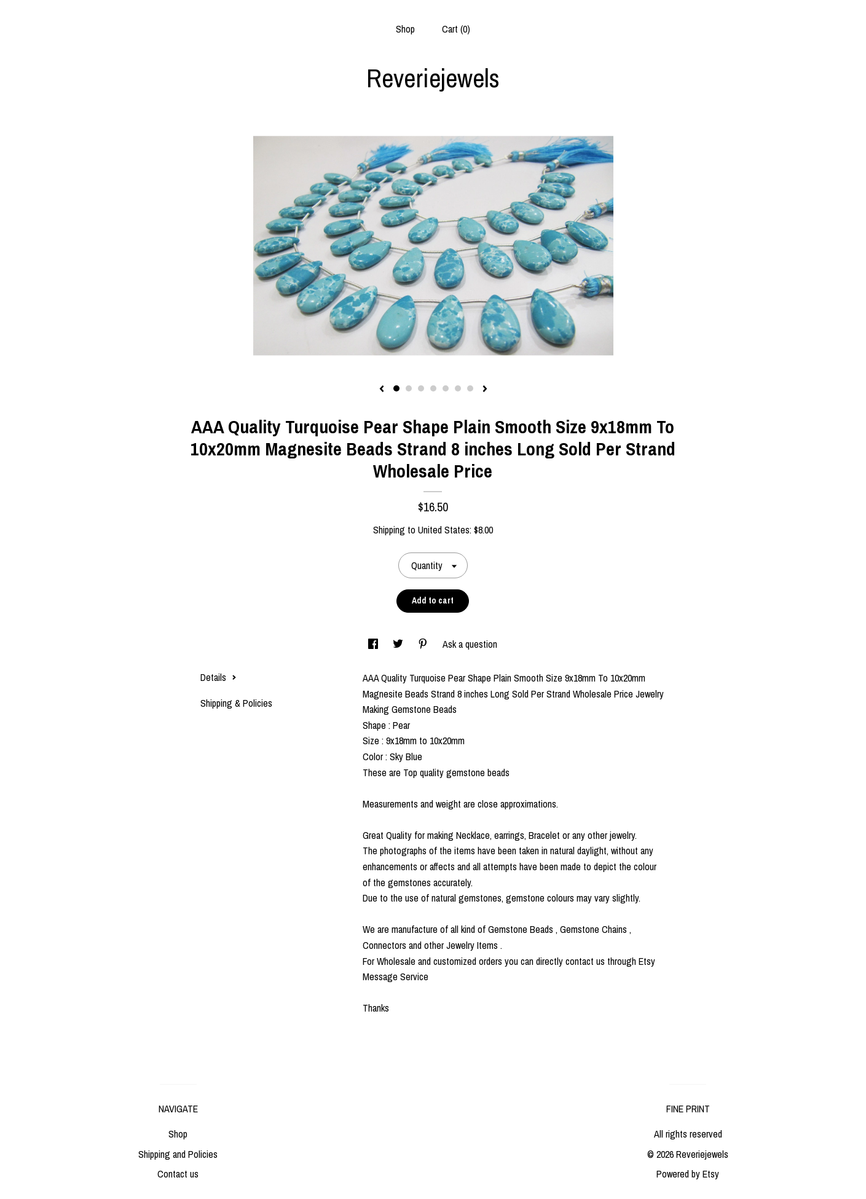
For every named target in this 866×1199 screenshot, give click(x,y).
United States (444, 530)
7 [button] (470, 388)
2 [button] (409, 388)
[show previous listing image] (382, 389)
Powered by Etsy (687, 1174)
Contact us (178, 1174)
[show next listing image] (485, 389)
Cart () (456, 29)
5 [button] (446, 388)
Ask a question (470, 644)
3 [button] (421, 388)
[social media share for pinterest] (424, 644)
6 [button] (458, 388)
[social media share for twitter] (399, 644)
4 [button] (433, 388)
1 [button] (396, 388)
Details (218, 677)
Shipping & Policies (236, 703)
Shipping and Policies (178, 1154)
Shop (405, 29)
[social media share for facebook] (374, 644)
